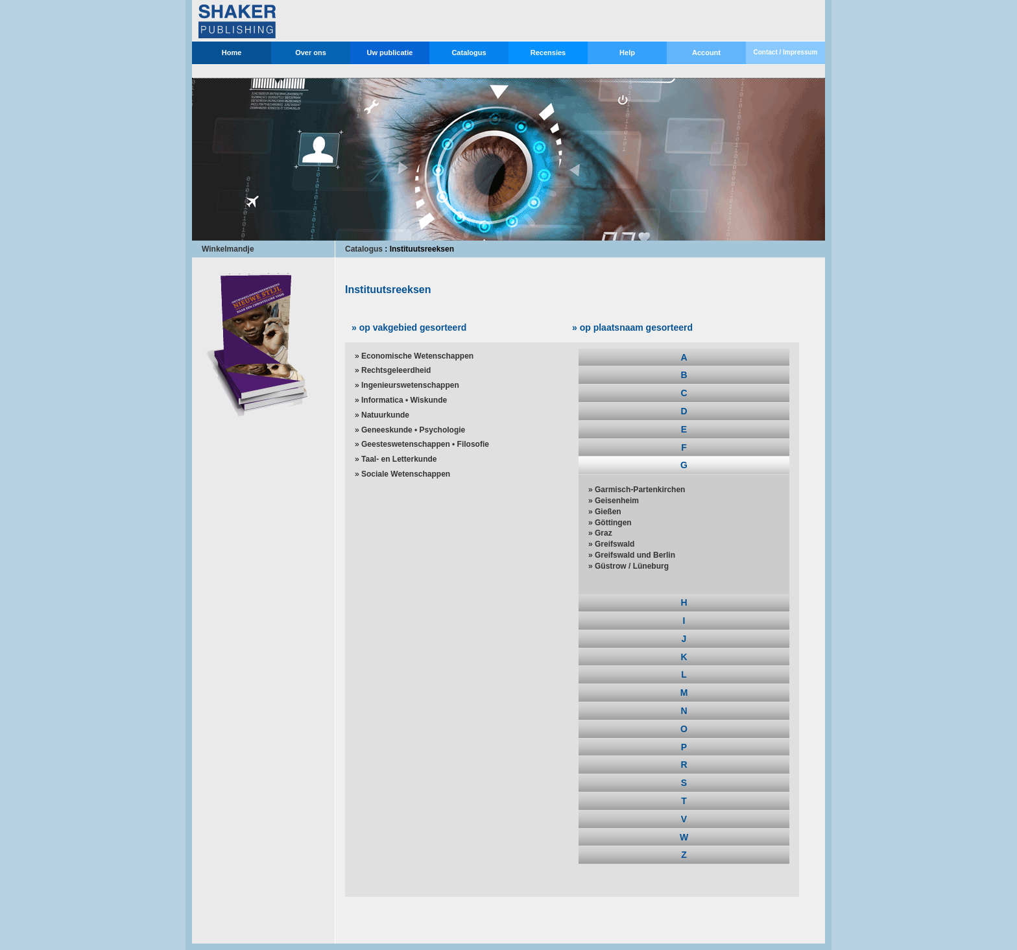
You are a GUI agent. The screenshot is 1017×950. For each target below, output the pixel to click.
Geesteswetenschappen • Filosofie (425, 444)
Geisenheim (617, 500)
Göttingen (613, 522)
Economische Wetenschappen (417, 356)
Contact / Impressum (786, 52)
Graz (603, 533)
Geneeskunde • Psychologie (413, 429)
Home (232, 52)
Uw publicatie (390, 52)
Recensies (548, 52)
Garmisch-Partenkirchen (640, 489)
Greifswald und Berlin (635, 555)
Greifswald (614, 544)
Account (706, 52)
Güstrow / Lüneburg (632, 566)
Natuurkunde (385, 415)
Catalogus (468, 52)
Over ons (310, 52)
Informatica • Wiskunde (404, 400)
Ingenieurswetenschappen (410, 385)
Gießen (608, 511)
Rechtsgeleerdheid (396, 370)
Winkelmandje (228, 249)
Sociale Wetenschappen (405, 474)
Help (627, 52)
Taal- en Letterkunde (399, 459)
